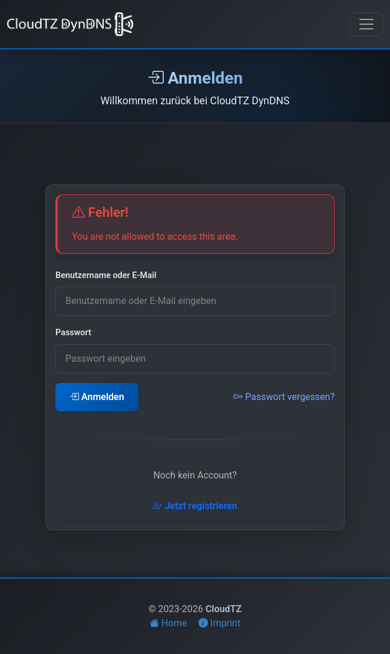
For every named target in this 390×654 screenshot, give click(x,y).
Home (169, 623)
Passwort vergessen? (284, 396)
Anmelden (97, 396)
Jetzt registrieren (195, 505)
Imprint (219, 623)
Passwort (73, 333)
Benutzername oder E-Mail (105, 275)
